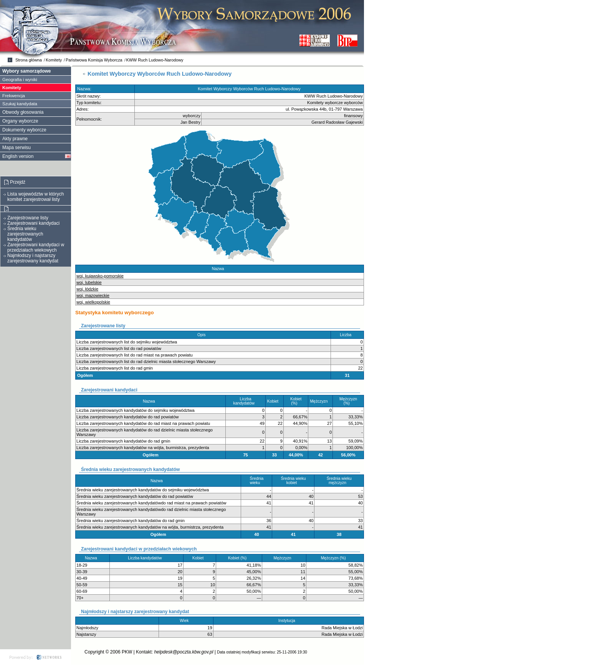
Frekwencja (13, 95)
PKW (127, 652)
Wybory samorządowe (26, 71)
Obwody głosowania (22, 112)
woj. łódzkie (87, 289)
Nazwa (219, 269)
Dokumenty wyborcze (24, 130)
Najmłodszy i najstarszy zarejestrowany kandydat (32, 258)
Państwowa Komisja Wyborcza (94, 60)
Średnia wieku (257, 480)
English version (17, 156)
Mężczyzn (320, 401)
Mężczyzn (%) (348, 401)
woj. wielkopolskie (93, 302)
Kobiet (274, 401)
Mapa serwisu (16, 147)
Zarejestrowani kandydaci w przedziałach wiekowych (35, 247)
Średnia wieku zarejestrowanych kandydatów (25, 234)
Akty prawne (15, 138)
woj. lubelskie (89, 282)
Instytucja (288, 621)
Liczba (347, 335)
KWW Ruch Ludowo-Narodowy (155, 60)
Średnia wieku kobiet (293, 480)
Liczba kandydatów (245, 401)
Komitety (54, 60)
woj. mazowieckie (92, 295)
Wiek (186, 621)
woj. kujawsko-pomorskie (100, 276)
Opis (203, 335)
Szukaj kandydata (19, 103)
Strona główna (28, 60)
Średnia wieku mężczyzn (339, 480)
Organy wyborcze (20, 121)
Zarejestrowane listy (27, 218)
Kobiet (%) (295, 401)
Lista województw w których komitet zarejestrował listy (35, 196)
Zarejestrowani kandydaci (33, 223)
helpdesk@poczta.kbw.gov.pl (183, 652)
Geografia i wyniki (19, 79)
